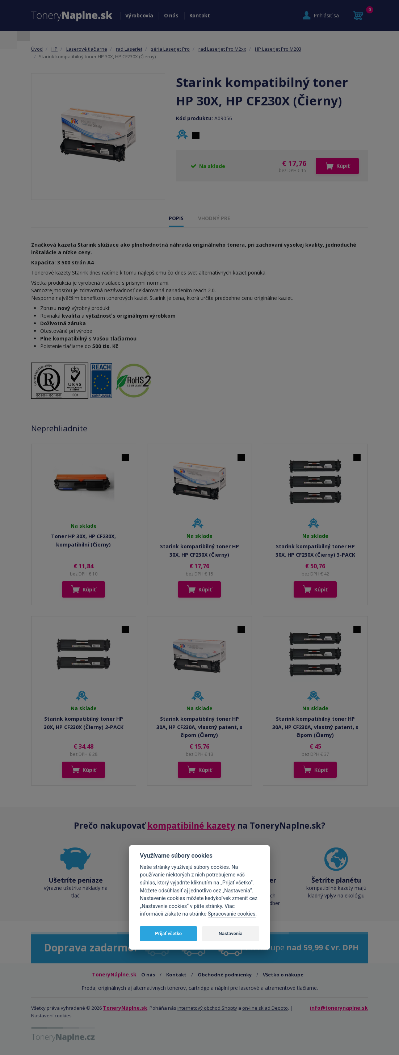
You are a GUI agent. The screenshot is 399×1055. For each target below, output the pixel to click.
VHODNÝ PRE (214, 218)
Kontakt (199, 15)
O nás (171, 15)
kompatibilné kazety (191, 825)
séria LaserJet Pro (170, 49)
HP (54, 49)
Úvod (37, 49)
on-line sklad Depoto (265, 1008)
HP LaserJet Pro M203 (278, 49)
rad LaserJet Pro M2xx (222, 49)
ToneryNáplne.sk (125, 1007)
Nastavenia (231, 933)
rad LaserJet (129, 49)
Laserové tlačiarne (86, 49)
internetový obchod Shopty (207, 1008)
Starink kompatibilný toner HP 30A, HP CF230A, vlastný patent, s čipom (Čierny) (199, 726)
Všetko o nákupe (283, 974)
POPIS (176, 218)
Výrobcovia (139, 15)
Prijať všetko (168, 933)
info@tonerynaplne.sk (339, 1007)
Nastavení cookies (51, 1015)
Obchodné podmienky (225, 974)
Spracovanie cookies (232, 914)
